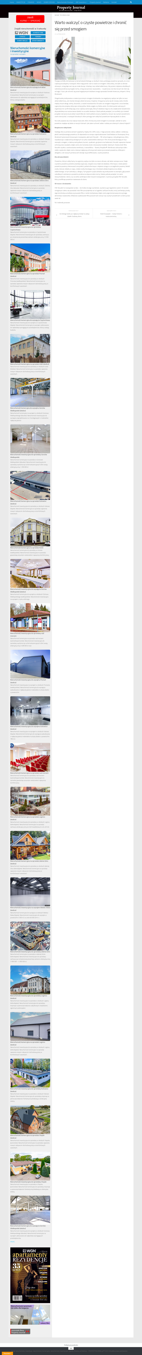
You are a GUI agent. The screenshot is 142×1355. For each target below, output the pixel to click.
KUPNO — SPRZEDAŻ (30, 19)
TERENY (38, 37)
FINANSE (31, 2)
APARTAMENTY (38, 40)
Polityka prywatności (71, 1345)
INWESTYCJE (20, 2)
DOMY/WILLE (22, 40)
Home (12, 2)
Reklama (106, 2)
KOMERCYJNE (38, 33)
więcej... (12, 1241)
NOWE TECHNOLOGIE (62, 15)
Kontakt (114, 2)
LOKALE (22, 37)
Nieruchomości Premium (65, 2)
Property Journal (95, 2)
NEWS (39, 2)
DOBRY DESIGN (49, 2)
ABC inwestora (81, 2)
